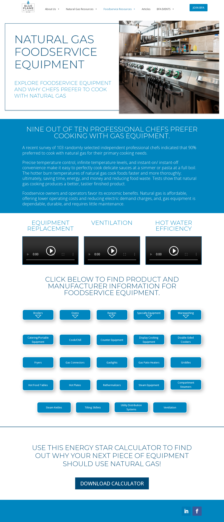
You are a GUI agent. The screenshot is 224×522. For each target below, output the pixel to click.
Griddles (186, 362)
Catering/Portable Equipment (38, 339)
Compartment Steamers (186, 384)
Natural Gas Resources (81, 9)
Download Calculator (112, 483)
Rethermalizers (112, 385)
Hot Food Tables (38, 385)
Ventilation (170, 407)
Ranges (112, 314)
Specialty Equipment (149, 314)
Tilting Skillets (93, 407)
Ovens (75, 314)
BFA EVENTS (165, 9)
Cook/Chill (75, 340)
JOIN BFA (198, 7)
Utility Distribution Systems (131, 407)
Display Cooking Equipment (148, 339)
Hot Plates (75, 385)
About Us (52, 9)
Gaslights (112, 362)
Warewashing (186, 314)
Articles (146, 9)
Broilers (38, 314)
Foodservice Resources (119, 9)
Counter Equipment (112, 340)
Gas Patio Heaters (148, 362)
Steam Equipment (149, 385)
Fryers (38, 362)
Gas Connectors (75, 362)
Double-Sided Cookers (186, 339)
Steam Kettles (54, 407)
